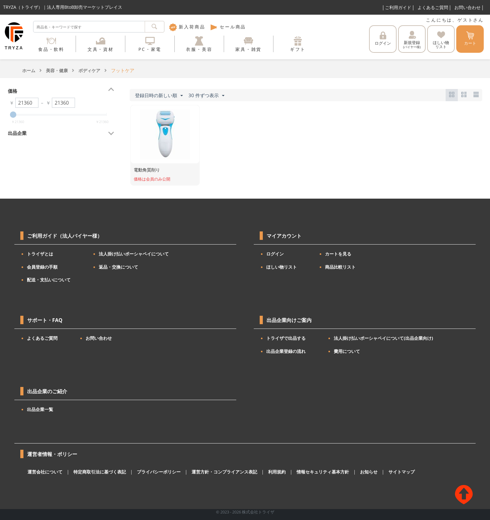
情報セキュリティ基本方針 (305, 472)
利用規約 (262, 472)
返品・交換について (118, 267)
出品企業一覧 (40, 409)
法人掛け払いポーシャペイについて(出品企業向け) (383, 338)
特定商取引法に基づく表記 (95, 472)
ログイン (383, 39)
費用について (347, 351)
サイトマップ (380, 472)
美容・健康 (57, 70)
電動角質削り (147, 170)
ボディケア (89, 70)
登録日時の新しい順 (159, 95)
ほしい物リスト (281, 267)
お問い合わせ (467, 7)
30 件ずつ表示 (206, 95)
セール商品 (228, 27)
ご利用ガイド (398, 7)
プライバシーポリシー (151, 472)
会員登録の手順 (42, 267)
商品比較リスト (340, 267)
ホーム (28, 70)
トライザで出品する (286, 338)
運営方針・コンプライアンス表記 (212, 472)
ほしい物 (441, 40)
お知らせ (349, 472)
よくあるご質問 (433, 7)
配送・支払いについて (49, 280)
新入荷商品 (187, 27)
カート (470, 39)
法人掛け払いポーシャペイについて (134, 254)
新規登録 (412, 40)
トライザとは (40, 254)
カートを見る (338, 254)
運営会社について (44, 472)
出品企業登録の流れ (286, 351)
